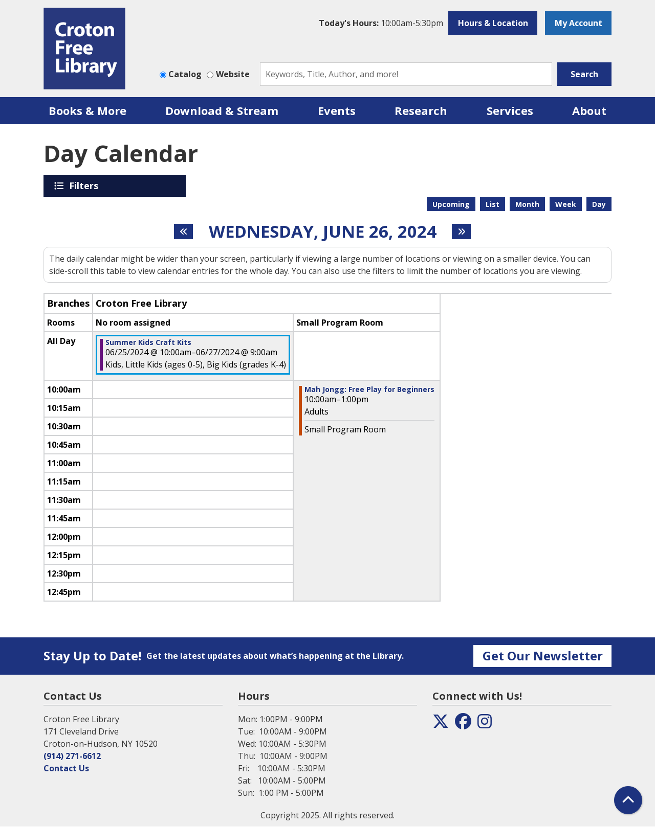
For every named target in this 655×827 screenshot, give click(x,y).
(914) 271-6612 (72, 756)
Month (527, 204)
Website (233, 74)
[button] (381, 23)
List (492, 204)
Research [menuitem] (421, 110)
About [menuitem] (589, 110)
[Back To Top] (628, 800)
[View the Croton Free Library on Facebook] (463, 724)
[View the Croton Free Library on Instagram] (484, 724)
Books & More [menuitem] (87, 110)
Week (565, 204)
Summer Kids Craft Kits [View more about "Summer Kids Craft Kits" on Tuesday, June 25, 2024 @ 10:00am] (148, 342)
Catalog (185, 74)
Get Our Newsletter (543, 655)
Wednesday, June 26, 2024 (322, 231)
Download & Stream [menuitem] (221, 110)
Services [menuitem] (510, 110)
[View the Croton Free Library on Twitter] (440, 724)
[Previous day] (183, 231)
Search (584, 74)
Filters (85, 185)
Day (599, 204)
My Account (578, 23)
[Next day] (461, 231)
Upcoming (451, 204)
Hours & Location (493, 23)
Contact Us (66, 768)
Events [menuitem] (337, 110)
